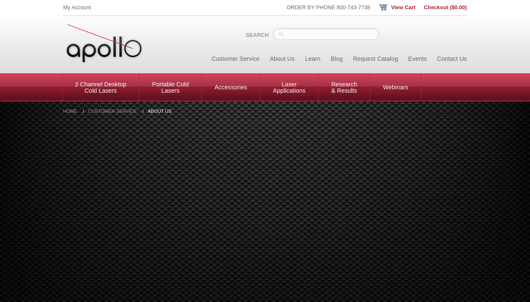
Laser (289, 87)
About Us (282, 58)
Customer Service (235, 58)
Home (70, 111)
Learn (313, 58)
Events (417, 58)
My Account (77, 7)
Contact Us (452, 58)
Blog (337, 58)
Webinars (395, 87)
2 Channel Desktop (100, 87)
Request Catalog (375, 58)
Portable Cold (170, 87)
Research (344, 87)
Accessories (230, 87)
